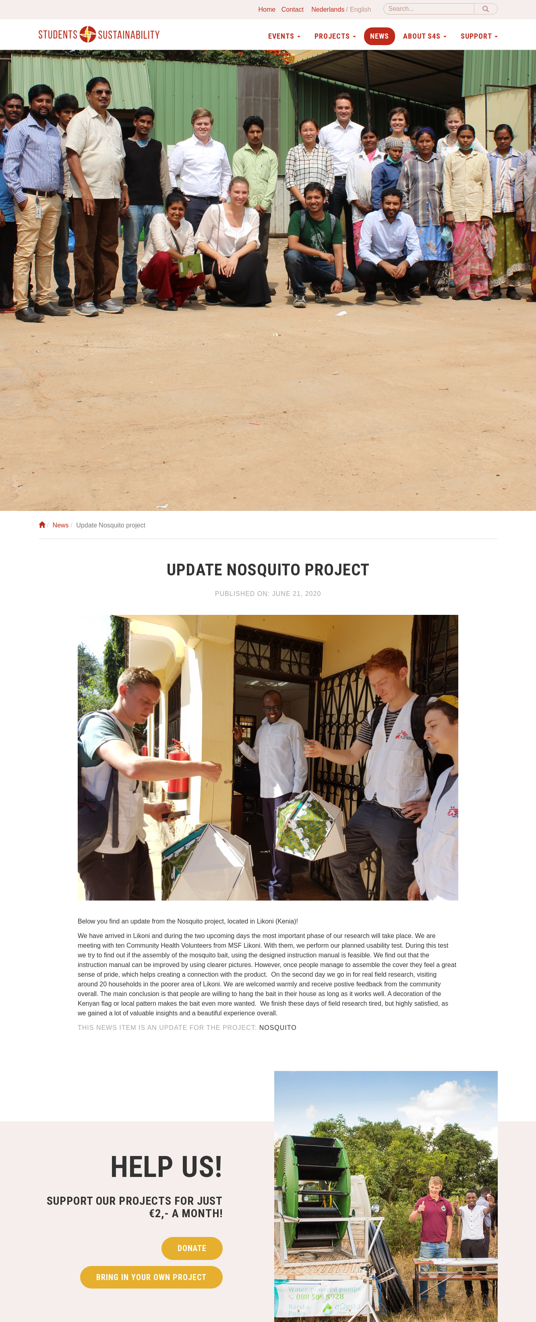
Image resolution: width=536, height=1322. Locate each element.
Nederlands (327, 9)
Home (267, 9)
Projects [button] (335, 36)
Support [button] (479, 36)
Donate (192, 1248)
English (360, 9)
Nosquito (278, 1027)
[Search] (428, 9)
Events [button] (284, 36)
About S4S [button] (425, 36)
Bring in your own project (151, 1277)
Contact (292, 9)
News (379, 36)
